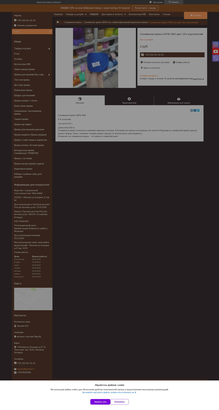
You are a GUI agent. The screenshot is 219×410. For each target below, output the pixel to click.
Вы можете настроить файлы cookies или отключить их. (109, 395)
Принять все (100, 402)
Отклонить (122, 402)
